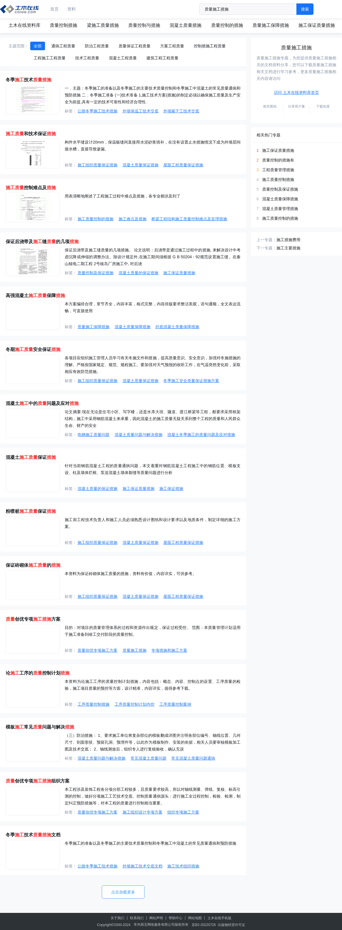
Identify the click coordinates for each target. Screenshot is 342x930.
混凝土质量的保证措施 (138, 273)
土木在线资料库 (24, 25)
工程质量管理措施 (278, 170)
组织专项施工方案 (183, 812)
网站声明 (156, 918)
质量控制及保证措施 (95, 273)
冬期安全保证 (33, 349)
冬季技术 (28, 79)
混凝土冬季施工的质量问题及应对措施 (201, 434)
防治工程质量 (97, 46)
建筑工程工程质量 (162, 58)
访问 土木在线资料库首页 (296, 92)
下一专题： (266, 248)
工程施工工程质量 (50, 58)
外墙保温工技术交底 (140, 111)
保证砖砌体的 (33, 565)
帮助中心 (175, 918)
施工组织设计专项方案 (142, 812)
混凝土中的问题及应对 (42, 403)
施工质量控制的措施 (95, 219)
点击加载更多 (123, 892)
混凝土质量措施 (185, 25)
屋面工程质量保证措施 (183, 165)
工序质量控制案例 (175, 704)
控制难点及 (31, 187)
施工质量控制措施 (278, 179)
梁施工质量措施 (103, 25)
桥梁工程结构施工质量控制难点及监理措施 (189, 219)
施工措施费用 (288, 239)
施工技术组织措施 (183, 866)
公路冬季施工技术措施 (97, 111)
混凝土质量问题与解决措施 (138, 434)
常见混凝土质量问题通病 (193, 758)
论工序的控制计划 (38, 673)
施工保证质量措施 (316, 25)
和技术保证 (31, 133)
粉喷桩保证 (31, 511)
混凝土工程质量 (123, 58)
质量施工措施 (134, 650)
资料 (71, 9)
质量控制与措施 (144, 25)
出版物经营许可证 (231, 925)
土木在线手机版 (219, 918)
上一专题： (266, 239)
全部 (38, 46)
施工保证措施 (171, 488)
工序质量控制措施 (93, 704)
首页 (54, 9)
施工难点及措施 (132, 219)
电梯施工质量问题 (93, 434)
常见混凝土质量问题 (148, 758)
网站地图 (195, 918)
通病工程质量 (63, 46)
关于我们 (117, 918)
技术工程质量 (87, 58)
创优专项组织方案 (38, 780)
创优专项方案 (33, 619)
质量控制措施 (63, 25)
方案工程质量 (172, 46)
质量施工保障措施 (271, 25)
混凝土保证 (31, 457)
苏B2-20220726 (204, 925)
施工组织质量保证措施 (97, 165)
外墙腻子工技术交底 (181, 111)
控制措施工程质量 (210, 46)
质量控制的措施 (227, 25)
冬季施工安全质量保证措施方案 (191, 380)
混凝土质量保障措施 (132, 326)
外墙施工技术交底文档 (142, 866)
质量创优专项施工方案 (97, 650)
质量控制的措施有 (278, 160)
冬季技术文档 (33, 834)
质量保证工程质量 (134, 46)
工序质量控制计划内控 (134, 704)
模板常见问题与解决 (40, 727)
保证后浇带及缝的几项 (42, 241)
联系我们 (137, 918)
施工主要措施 (288, 248)
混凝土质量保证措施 (140, 165)
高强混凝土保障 (35, 295)
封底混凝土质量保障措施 (177, 326)
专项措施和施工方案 (169, 650)
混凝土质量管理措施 (280, 208)
